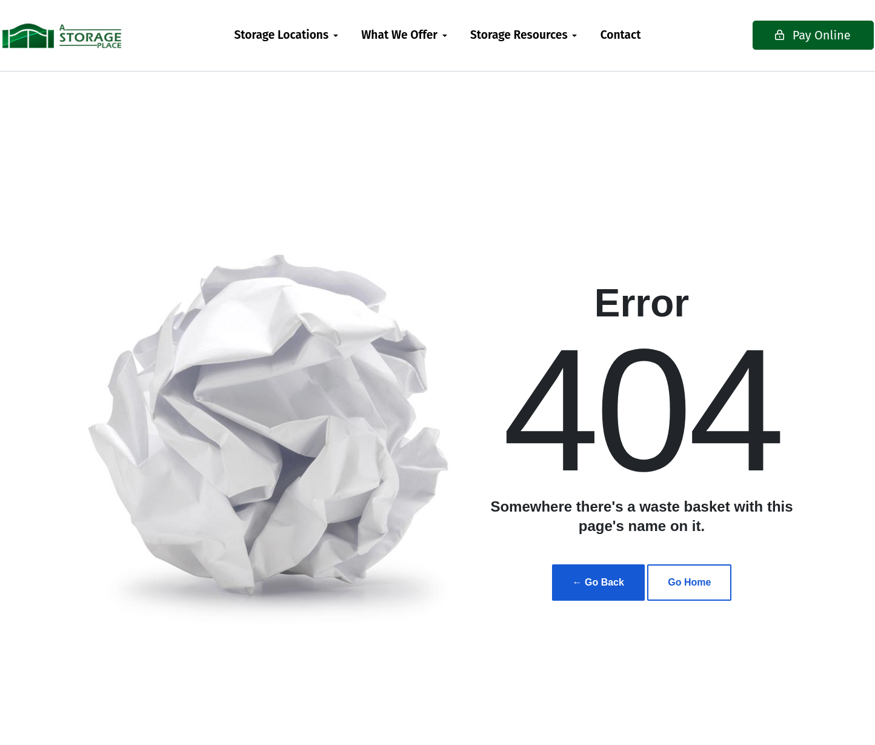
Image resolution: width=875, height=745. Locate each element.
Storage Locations (281, 35)
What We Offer (399, 35)
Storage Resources (519, 35)
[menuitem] (286, 35)
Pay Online (775, 35)
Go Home (689, 582)
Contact (621, 35)
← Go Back (598, 582)
